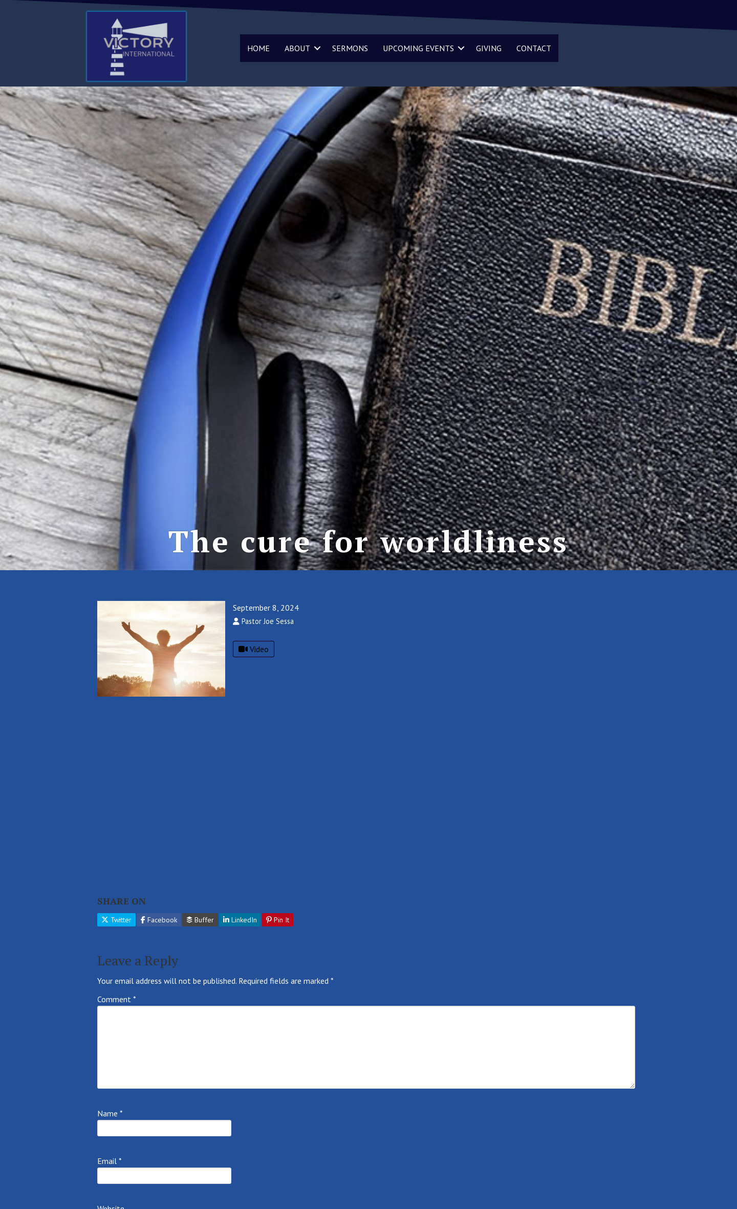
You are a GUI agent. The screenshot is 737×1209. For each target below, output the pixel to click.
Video (254, 649)
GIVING (489, 48)
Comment (116, 999)
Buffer (200, 919)
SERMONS (350, 48)
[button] (317, 48)
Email (109, 1161)
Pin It (277, 919)
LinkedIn (240, 919)
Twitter (116, 919)
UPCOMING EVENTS (418, 48)
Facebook (159, 919)
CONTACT (533, 48)
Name (110, 1113)
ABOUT (297, 48)
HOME (258, 48)
